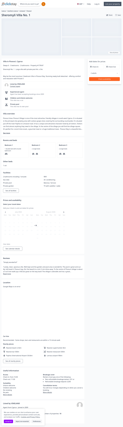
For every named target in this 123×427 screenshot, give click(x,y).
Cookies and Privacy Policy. (30, 417)
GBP (81, 4)
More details (7, 395)
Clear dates (6, 244)
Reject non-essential (22, 421)
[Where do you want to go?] (29, 4)
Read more (7, 274)
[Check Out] (112, 66)
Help (89, 4)
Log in (97, 4)
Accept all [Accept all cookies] (8, 421)
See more (6, 133)
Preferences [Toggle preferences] (37, 421)
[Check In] (96, 66)
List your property (112, 4)
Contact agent (15, 86)
